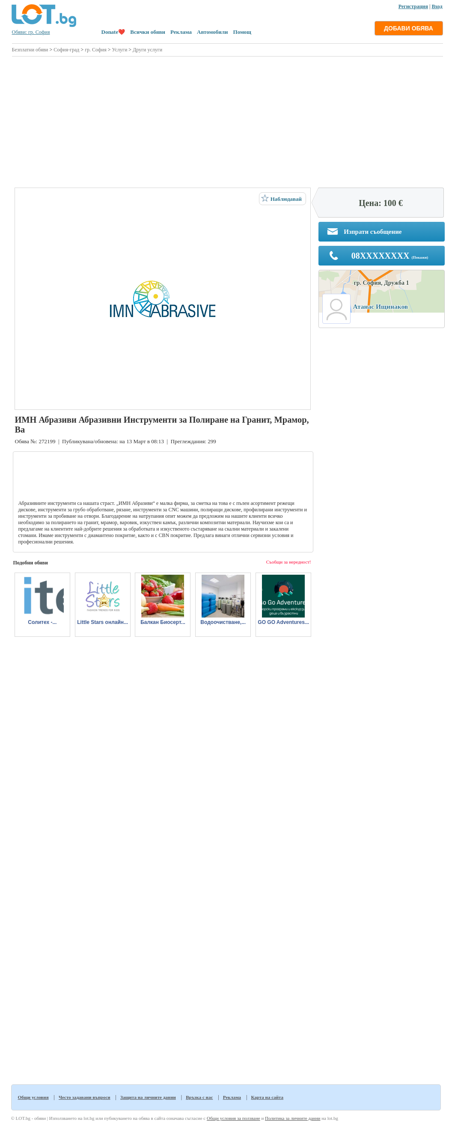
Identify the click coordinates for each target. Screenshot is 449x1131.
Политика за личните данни (292, 1118)
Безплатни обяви (30, 50)
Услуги (120, 50)
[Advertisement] (227, 121)
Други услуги (147, 50)
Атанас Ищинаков (380, 306)
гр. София (96, 50)
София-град (66, 50)
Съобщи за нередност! (288, 561)
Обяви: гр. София (31, 32)
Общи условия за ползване (233, 1118)
